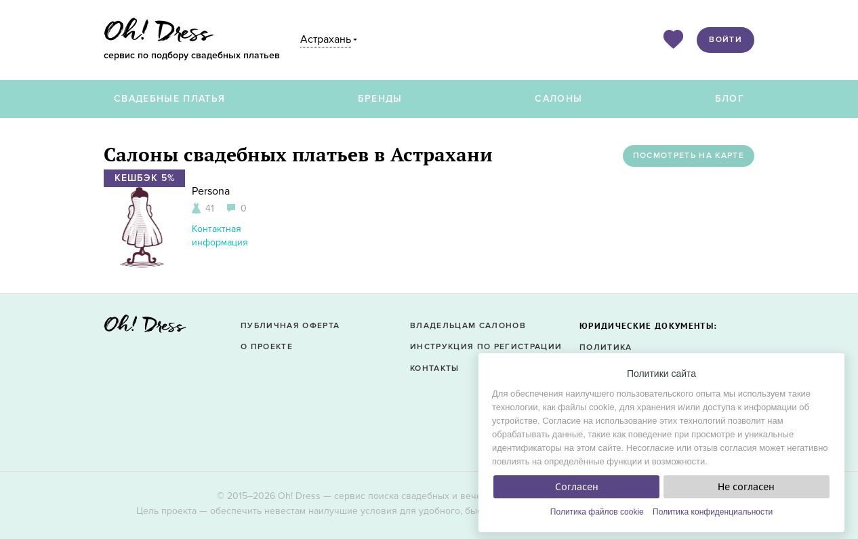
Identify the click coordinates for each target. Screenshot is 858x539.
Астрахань (325, 39)
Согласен (576, 487)
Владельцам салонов (468, 326)
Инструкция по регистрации (486, 347)
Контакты (434, 368)
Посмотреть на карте (688, 156)
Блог (729, 98)
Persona (211, 191)
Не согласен (746, 487)
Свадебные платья (169, 98)
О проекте (267, 347)
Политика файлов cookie (597, 512)
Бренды (380, 98)
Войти (725, 40)
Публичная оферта (290, 326)
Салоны (558, 98)
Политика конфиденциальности (713, 512)
